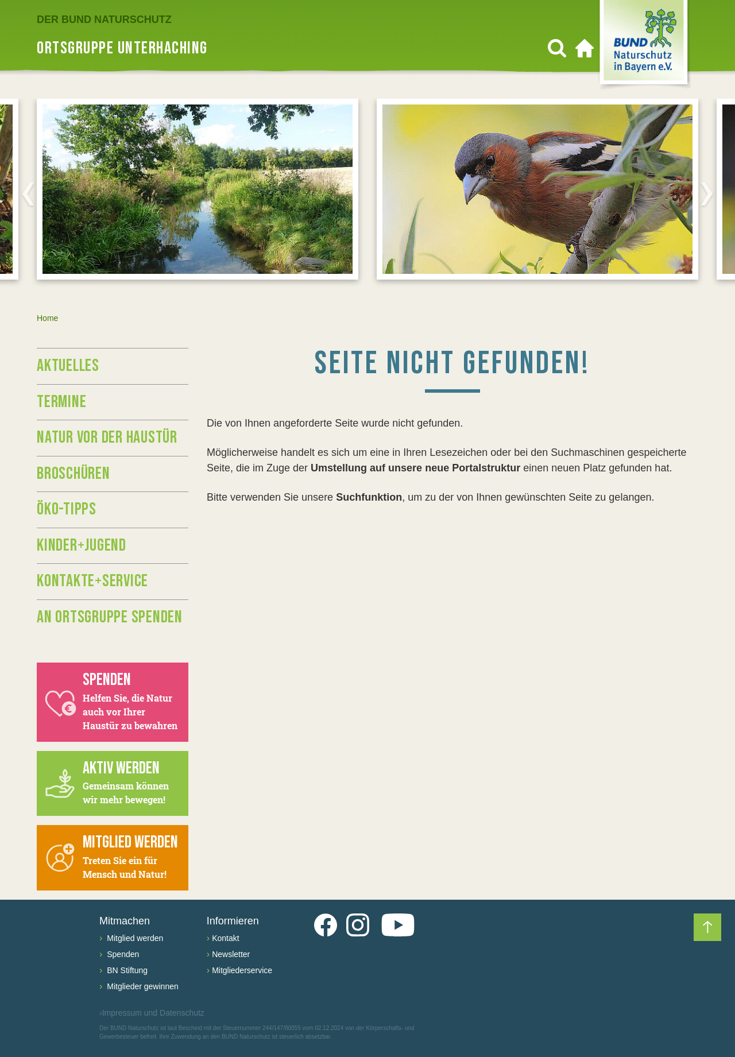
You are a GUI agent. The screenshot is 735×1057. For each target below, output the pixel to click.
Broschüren (73, 473)
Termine (61, 402)
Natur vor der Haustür (107, 437)
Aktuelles (68, 365)
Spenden (122, 954)
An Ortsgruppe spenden (110, 617)
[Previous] (28, 193)
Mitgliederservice (242, 970)
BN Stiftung (126, 970)
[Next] (707, 193)
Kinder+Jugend (81, 545)
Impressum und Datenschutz (151, 1013)
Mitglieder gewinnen (141, 986)
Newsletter (231, 954)
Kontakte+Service (92, 581)
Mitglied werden (134, 938)
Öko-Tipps (66, 509)
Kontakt (225, 938)
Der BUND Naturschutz (104, 19)
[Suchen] (557, 48)
